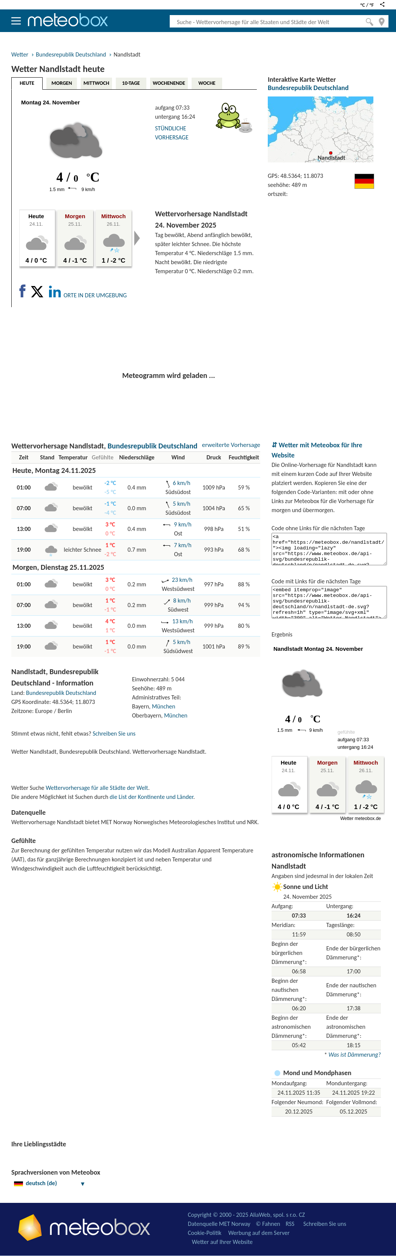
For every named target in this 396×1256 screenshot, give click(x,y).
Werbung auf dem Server (259, 1232)
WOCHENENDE (169, 83)
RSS (289, 1223)
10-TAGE (131, 83)
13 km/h (182, 621)
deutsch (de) (50, 1183)
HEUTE (27, 83)
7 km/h (182, 545)
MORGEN (61, 83)
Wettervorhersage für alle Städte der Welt (97, 787)
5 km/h (181, 503)
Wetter (19, 54)
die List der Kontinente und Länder (151, 796)
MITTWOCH (96, 83)
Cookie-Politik (204, 1232)
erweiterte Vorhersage (231, 445)
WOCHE (206, 83)
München (163, 706)
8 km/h (181, 600)
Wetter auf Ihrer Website (222, 1241)
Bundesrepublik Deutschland (71, 54)
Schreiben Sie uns (114, 733)
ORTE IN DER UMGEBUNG (95, 295)
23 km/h (182, 579)
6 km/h (181, 482)
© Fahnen (268, 1223)
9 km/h (182, 524)
